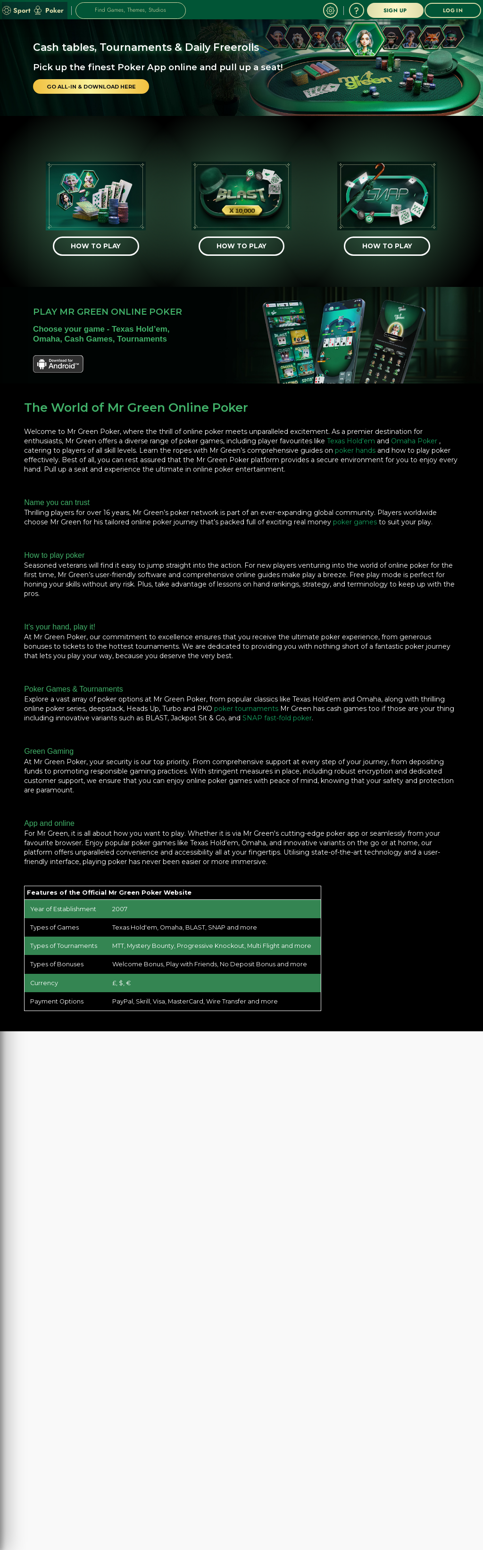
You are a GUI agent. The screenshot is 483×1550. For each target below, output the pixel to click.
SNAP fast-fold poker (277, 714)
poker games (355, 518)
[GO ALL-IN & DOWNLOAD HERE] (90, 87)
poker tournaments (246, 705)
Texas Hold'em (351, 437)
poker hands (355, 446)
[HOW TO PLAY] (96, 244)
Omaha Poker (414, 437)
